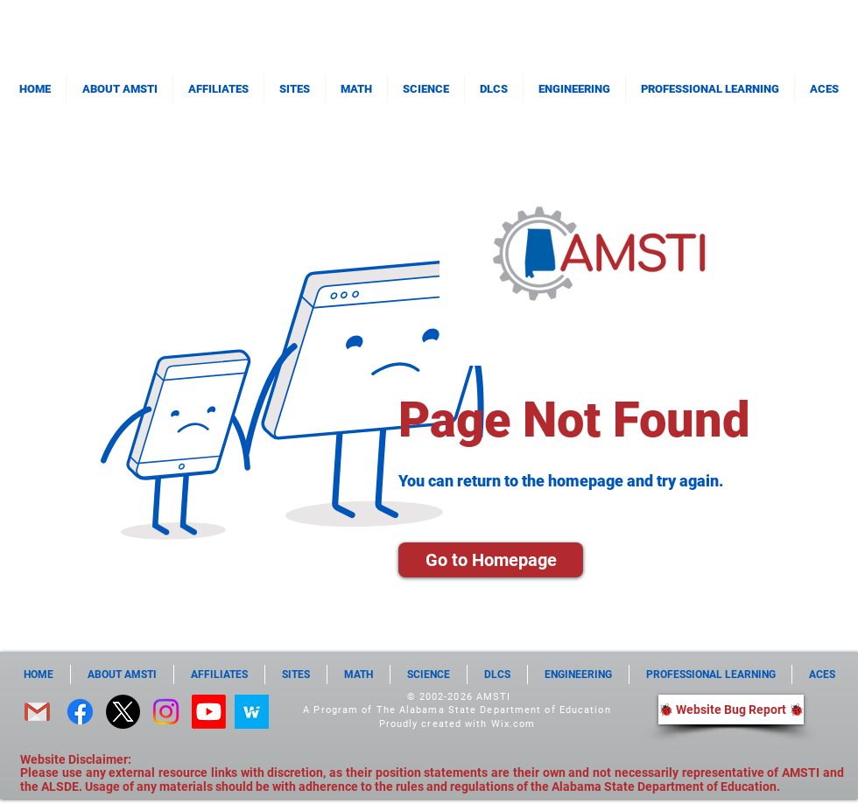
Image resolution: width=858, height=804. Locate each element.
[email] (37, 712)
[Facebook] (80, 712)
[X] (123, 712)
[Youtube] (209, 712)
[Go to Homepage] (490, 559)
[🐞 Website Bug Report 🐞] (731, 709)
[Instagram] (166, 712)
